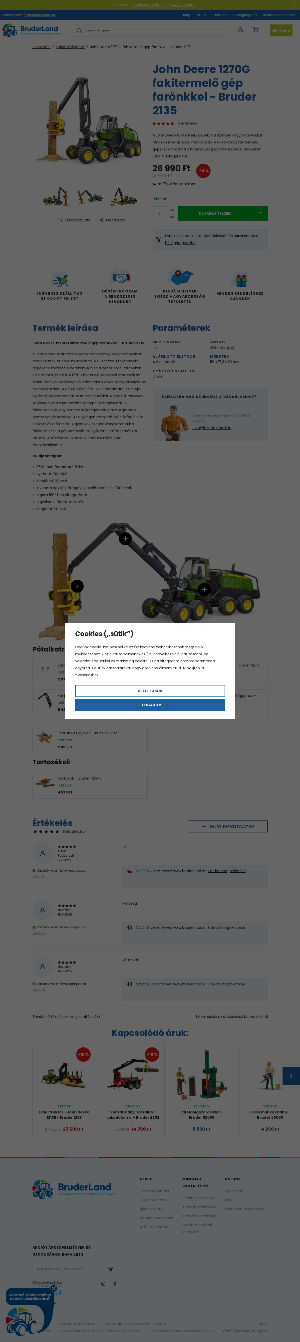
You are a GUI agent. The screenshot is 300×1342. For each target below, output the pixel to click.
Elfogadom (150, 704)
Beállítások (150, 690)
